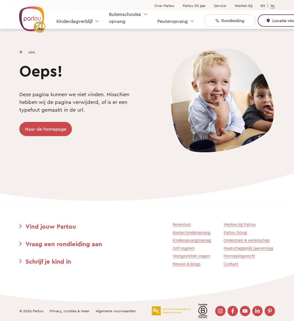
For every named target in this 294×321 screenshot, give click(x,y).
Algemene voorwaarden (116, 311)
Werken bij (243, 5)
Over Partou (164, 5)
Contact (231, 263)
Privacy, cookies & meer (69, 311)
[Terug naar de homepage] (30, 16)
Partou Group (235, 232)
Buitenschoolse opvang (125, 17)
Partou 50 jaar (194, 5)
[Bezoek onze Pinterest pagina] (270, 311)
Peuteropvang (172, 21)
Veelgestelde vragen (191, 255)
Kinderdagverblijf (74, 21)
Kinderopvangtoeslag (192, 240)
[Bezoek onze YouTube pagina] (245, 311)
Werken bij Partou (240, 224)
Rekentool (182, 224)
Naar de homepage (45, 129)
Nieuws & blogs (186, 263)
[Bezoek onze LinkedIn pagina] (257, 311)
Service (220, 5)
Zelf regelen (184, 248)
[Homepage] (20, 50)
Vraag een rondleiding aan (64, 244)
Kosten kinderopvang (192, 232)
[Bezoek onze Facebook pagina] (233, 311)
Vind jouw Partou (51, 226)
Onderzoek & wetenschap (247, 240)
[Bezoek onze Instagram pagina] (220, 311)
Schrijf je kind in (48, 261)
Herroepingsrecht (239, 255)
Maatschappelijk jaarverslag (248, 248)
